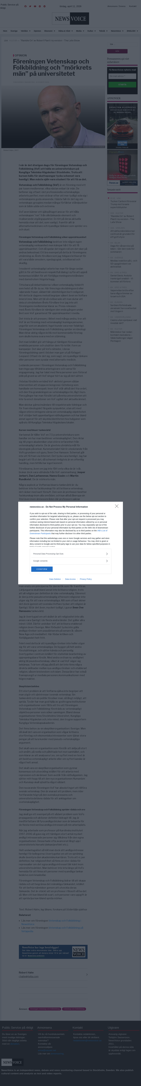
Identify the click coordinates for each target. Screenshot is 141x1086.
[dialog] (70, 543)
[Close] (117, 506)
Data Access (70, 579)
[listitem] (70, 553)
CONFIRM (44, 569)
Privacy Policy (86, 579)
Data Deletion (55, 579)
